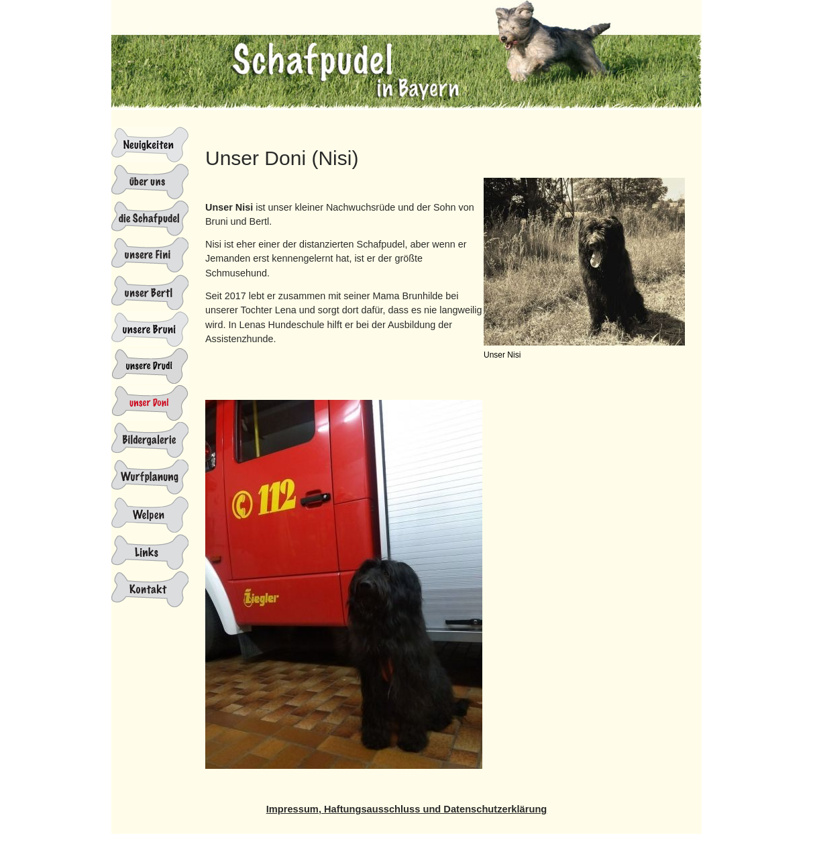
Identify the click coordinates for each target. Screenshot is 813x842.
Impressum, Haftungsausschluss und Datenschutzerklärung (406, 809)
